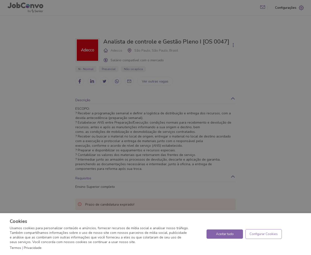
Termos (15, 248)
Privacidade (33, 248)
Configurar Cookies (264, 234)
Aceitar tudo (225, 234)
